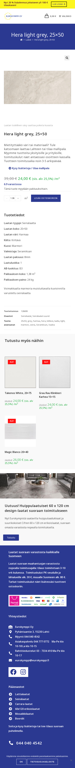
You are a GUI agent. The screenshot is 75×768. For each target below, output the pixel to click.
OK (21, 762)
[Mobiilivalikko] (64, 16)
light (63, 320)
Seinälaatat (26, 316)
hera (43, 320)
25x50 (23, 320)
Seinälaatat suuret (41, 316)
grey (30, 320)
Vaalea (52, 324)
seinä (32, 324)
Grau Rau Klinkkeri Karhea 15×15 (50, 395)
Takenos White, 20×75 (18, 393)
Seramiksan (41, 324)
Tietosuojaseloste (42, 762)
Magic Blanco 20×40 (16, 452)
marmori (25, 324)
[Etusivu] (21, 39)
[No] (71, 760)
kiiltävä (50, 320)
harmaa (36, 320)
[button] (66, 57)
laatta (56, 320)
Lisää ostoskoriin (46, 198)
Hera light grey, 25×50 (44, 39)
